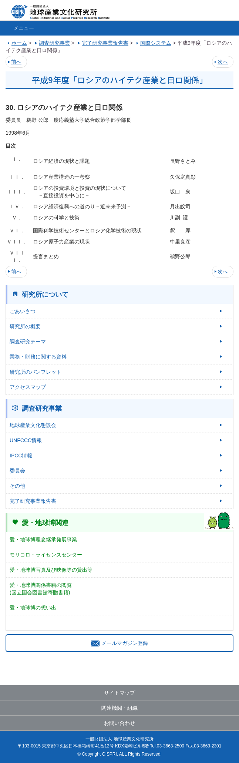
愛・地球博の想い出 (33, 608)
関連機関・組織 (119, 708)
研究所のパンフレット (35, 372)
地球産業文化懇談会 (33, 425)
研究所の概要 (25, 326)
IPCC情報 (21, 455)
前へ (16, 62)
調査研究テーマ (28, 341)
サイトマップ (119, 693)
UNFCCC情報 (26, 440)
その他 (17, 486)
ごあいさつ (23, 311)
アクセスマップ (28, 387)
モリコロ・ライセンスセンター (46, 555)
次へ (223, 62)
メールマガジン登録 (119, 643)
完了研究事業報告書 (33, 501)
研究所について (45, 294)
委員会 (17, 471)
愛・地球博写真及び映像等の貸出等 (51, 570)
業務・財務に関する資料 (38, 357)
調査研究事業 (42, 408)
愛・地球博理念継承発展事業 (43, 539)
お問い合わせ (119, 723)
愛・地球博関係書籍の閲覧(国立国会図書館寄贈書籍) (41, 588)
